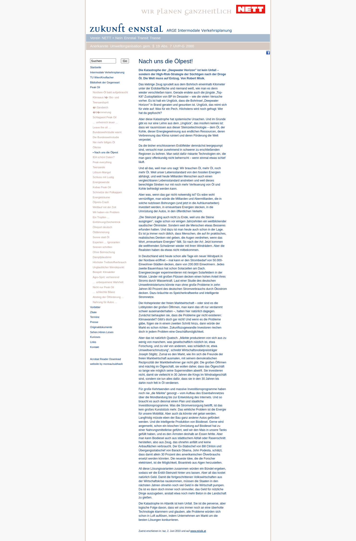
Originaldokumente (101, 327)
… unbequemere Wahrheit (108, 282)
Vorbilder (95, 307)
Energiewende (101, 182)
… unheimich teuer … (105, 122)
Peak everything (102, 162)
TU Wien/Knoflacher (102, 77)
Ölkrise (97, 147)
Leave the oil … (102, 127)
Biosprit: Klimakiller (104, 272)
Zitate (93, 312)
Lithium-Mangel (102, 172)
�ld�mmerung (102, 112)
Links (93, 342)
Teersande (99, 167)
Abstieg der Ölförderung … (108, 297)
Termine (94, 317)
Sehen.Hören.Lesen (101, 332)
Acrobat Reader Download (105, 359)
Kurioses (95, 337)
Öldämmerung (101, 232)
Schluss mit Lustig (103, 177)
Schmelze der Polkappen (107, 192)
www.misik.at (198, 531)
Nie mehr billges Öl (104, 142)
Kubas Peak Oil (102, 187)
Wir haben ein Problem (106, 212)
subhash (118, 363)
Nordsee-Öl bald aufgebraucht (110, 92)
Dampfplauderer (102, 257)
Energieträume (101, 197)
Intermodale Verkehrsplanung (107, 72)
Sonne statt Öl (101, 237)
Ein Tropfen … (101, 217)
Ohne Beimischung (104, 252)
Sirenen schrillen (102, 247)
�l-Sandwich (100, 107)
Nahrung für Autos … (105, 302)
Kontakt (94, 347)
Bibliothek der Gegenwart (105, 82)
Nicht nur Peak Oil (103, 287)
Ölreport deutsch (102, 227)
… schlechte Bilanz (104, 292)
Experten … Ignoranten (106, 242)
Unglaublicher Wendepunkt (108, 267)
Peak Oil (95, 87)
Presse (94, 322)
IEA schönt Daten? (104, 157)
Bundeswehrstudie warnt (107, 132)
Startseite (95, 67)
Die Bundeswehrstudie (106, 137)
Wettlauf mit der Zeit (104, 207)
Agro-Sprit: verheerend (106, 277)
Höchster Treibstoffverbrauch (109, 262)
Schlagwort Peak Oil (104, 117)
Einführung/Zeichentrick (106, 222)
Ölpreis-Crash (101, 202)
